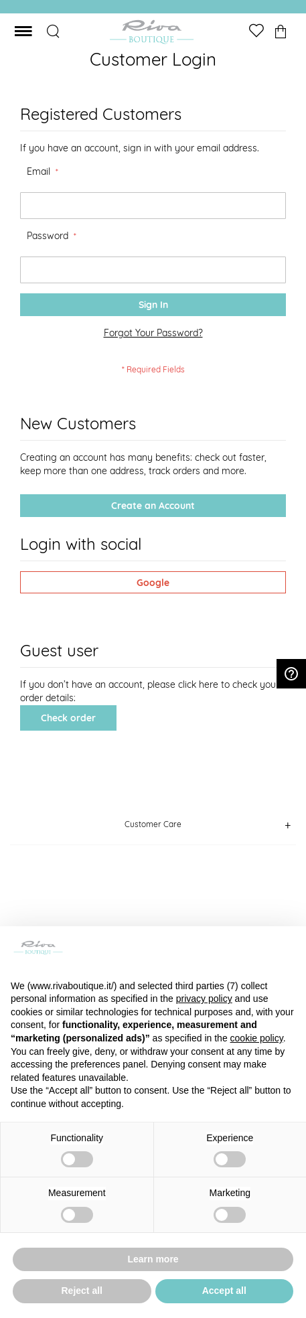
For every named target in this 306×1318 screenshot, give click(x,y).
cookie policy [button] (256, 1038)
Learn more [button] (152, 1259)
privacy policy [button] (204, 998)
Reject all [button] (82, 1290)
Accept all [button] (224, 1290)
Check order (68, 718)
